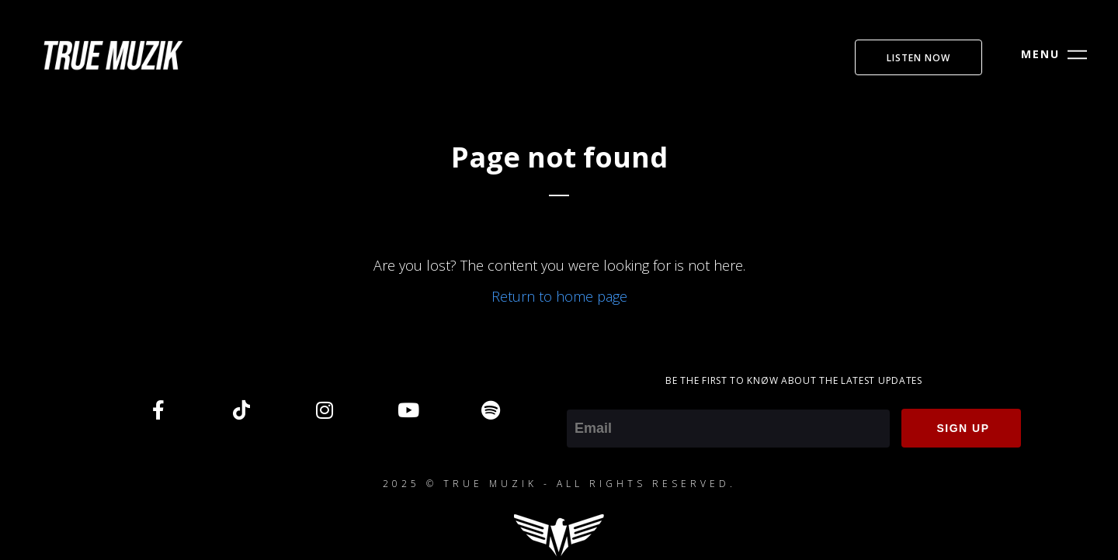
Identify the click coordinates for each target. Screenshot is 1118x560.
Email (583, 398)
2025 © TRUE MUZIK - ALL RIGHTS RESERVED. (559, 483)
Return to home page (559, 296)
